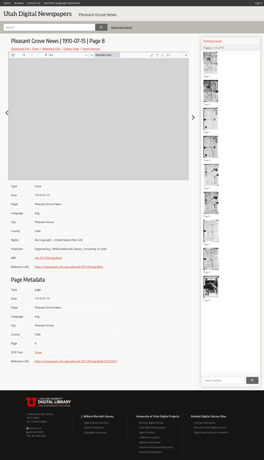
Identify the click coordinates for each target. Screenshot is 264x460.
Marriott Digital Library (151, 422)
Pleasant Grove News (98, 14)
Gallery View (71, 49)
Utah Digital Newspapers (152, 427)
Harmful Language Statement (62, 3)
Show (38, 352)
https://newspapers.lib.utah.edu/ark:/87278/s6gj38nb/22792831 (76, 361)
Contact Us (33, 3)
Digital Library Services (96, 422)
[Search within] (223, 380)
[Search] (49, 27)
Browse (18, 3)
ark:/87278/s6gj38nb (48, 258)
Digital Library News (150, 442)
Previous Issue (212, 41)
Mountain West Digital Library (210, 427)
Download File (20, 49)
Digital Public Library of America (211, 432)
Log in (258, 3)
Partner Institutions (204, 422)
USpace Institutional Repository (156, 447)
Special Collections (94, 427)
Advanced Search (121, 27)
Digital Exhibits (147, 432)
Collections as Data (149, 437)
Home (7, 3)
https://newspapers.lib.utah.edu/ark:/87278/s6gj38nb (69, 267)
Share (35, 49)
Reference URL (51, 49)
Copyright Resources (95, 432)
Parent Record (91, 49)
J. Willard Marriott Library (39, 414)
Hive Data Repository (150, 452)
